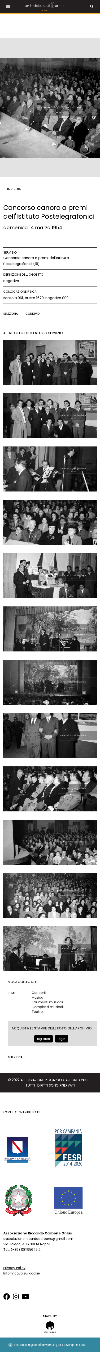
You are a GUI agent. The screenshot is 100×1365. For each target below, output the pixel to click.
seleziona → (12, 314)
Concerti (39, 993)
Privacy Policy (14, 1267)
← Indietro (12, 189)
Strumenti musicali (47, 1002)
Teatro (37, 1012)
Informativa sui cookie (21, 1273)
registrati (43, 1039)
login (61, 1039)
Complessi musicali (48, 1007)
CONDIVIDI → (35, 314)
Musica (37, 997)
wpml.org (51, 1345)
